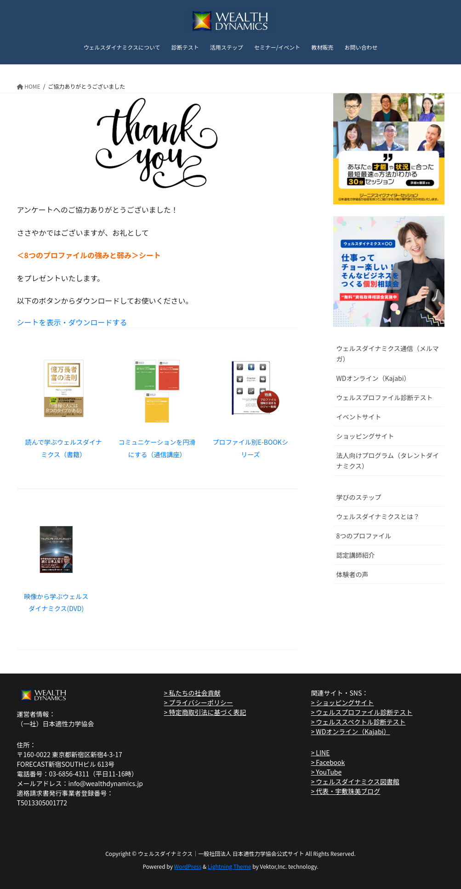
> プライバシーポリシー (198, 702)
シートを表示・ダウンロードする (72, 322)
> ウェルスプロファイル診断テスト (361, 712)
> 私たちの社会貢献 (192, 692)
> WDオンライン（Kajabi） (350, 731)
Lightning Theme (229, 866)
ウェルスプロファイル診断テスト (384, 397)
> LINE (320, 752)
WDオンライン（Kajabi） (373, 378)
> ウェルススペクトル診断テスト (358, 721)
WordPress (188, 866)
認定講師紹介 (355, 555)
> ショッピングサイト (342, 702)
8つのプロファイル (364, 535)
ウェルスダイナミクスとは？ (378, 516)
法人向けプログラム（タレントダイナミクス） (387, 460)
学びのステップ (358, 497)
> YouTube (326, 771)
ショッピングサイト (365, 436)
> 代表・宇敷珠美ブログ (345, 791)
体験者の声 (352, 574)
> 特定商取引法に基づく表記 (205, 712)
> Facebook (328, 762)
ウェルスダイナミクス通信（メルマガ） (387, 353)
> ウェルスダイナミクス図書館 (355, 781)
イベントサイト (358, 416)
